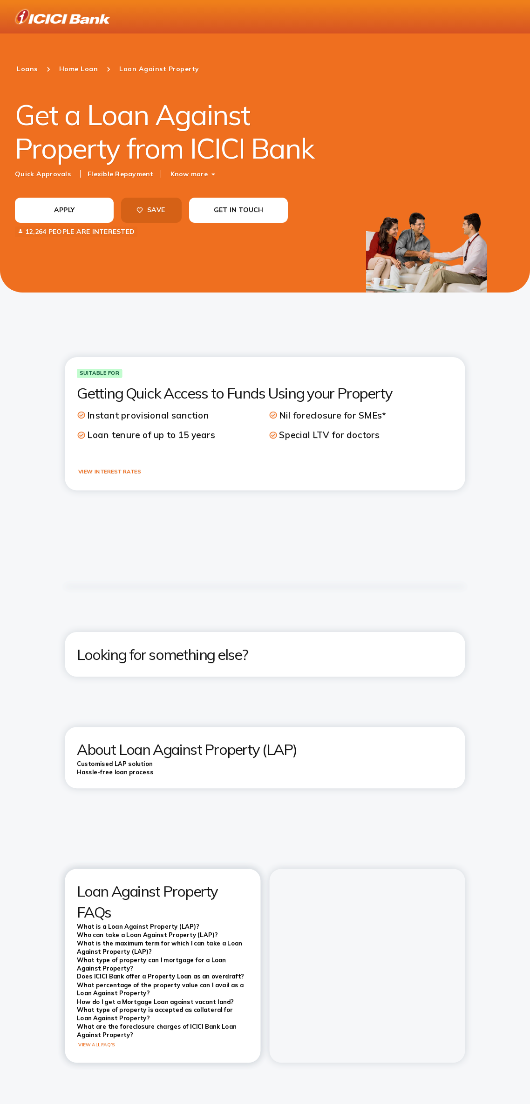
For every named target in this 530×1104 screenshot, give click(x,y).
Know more (189, 174)
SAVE (150, 210)
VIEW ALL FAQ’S (96, 1045)
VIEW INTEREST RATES (109, 471)
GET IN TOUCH (239, 210)
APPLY (64, 210)
